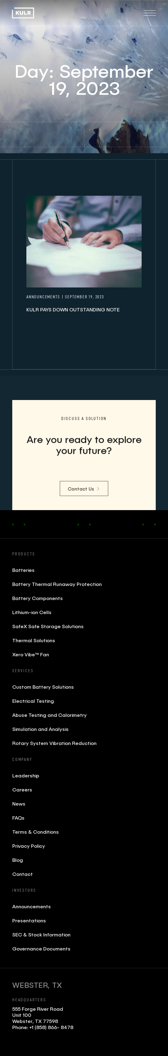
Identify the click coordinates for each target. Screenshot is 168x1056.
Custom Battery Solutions (43, 687)
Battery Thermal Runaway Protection (57, 584)
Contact (22, 874)
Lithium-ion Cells (32, 612)
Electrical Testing (33, 701)
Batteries (23, 570)
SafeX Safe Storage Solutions (48, 626)
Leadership (25, 775)
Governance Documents (41, 948)
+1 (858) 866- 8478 (51, 1027)
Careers (22, 789)
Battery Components (37, 598)
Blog (17, 860)
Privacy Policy (28, 846)
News (18, 803)
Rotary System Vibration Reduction (54, 743)
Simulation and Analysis (40, 729)
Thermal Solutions (33, 640)
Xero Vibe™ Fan (30, 654)
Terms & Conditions (35, 832)
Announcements (31, 906)
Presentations (29, 920)
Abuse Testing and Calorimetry (49, 715)
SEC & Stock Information (41, 934)
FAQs (18, 818)
